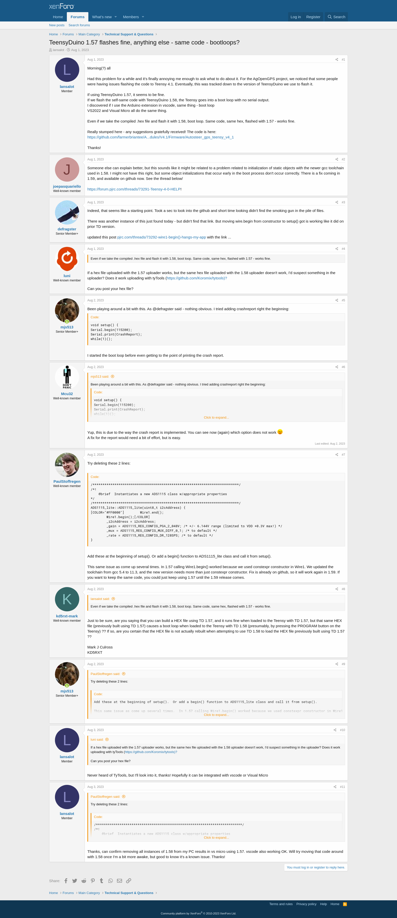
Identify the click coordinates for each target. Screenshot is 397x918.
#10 (342, 730)
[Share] (337, 60)
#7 (343, 454)
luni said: (97, 739)
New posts (57, 25)
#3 (343, 202)
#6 (343, 367)
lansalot (58, 50)
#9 (343, 664)
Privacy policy (306, 904)
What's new (102, 17)
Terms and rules (281, 904)
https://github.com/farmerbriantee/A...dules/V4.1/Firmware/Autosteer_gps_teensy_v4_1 (160, 137)
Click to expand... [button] (216, 417)
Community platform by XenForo (198, 913)
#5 (343, 300)
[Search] (336, 16)
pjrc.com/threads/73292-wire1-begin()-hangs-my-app (161, 237)
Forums (78, 17)
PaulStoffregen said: (105, 674)
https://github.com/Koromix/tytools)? (197, 278)
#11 (342, 787)
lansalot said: (100, 599)
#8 (343, 589)
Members (131, 17)
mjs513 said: (100, 376)
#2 (343, 159)
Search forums (79, 25)
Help (323, 904)
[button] (115, 16)
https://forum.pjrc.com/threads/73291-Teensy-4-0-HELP (134, 189)
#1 (343, 59)
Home (58, 17)
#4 (343, 249)
